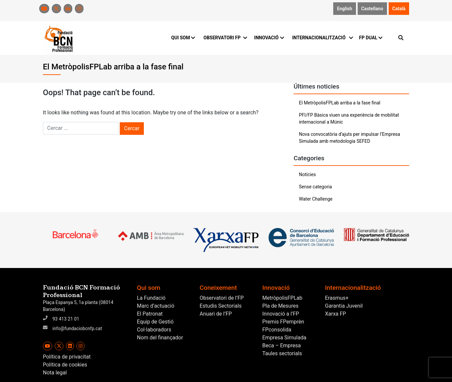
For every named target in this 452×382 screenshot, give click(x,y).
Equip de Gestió (155, 322)
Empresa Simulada (284, 337)
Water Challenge (316, 199)
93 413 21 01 (65, 319)
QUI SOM (183, 37)
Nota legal (55, 372)
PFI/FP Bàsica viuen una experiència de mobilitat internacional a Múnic (349, 118)
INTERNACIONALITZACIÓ (321, 37)
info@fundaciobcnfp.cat (77, 328)
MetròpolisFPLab (282, 298)
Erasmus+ (336, 298)
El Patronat (150, 314)
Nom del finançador (160, 337)
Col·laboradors (154, 329)
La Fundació (151, 298)
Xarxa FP (335, 314)
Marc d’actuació (155, 306)
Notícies (307, 174)
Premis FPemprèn (283, 322)
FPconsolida (276, 329)
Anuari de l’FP (216, 314)
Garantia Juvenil (344, 306)
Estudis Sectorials (221, 306)
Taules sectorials (282, 353)
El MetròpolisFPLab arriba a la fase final (339, 102)
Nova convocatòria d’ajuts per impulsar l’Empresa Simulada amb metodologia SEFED (349, 138)
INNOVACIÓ (269, 37)
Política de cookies (65, 365)
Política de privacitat (67, 357)
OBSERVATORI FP (225, 37)
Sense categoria (315, 186)
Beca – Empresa (281, 345)
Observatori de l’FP (222, 298)
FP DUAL (370, 37)
